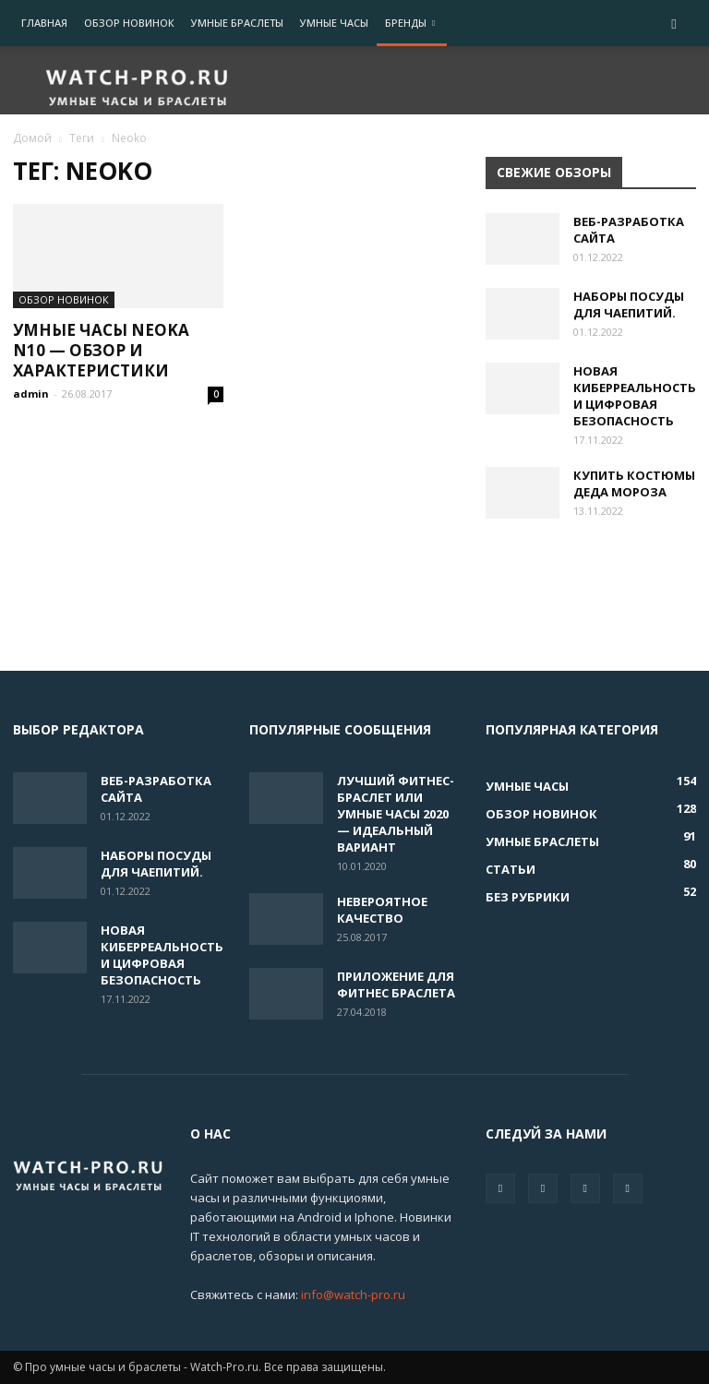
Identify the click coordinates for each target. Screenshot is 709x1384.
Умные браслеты (237, 23)
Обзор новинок (129, 23)
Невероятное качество (382, 909)
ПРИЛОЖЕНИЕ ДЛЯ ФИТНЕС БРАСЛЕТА (396, 984)
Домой (32, 138)
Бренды (410, 23)
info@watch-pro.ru (353, 1294)
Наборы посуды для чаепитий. (628, 304)
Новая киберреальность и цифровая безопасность (634, 396)
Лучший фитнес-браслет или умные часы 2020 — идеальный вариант (395, 813)
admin (31, 393)
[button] (674, 23)
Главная (44, 23)
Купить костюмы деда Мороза (634, 483)
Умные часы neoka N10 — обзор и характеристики (101, 350)
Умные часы (334, 23)
